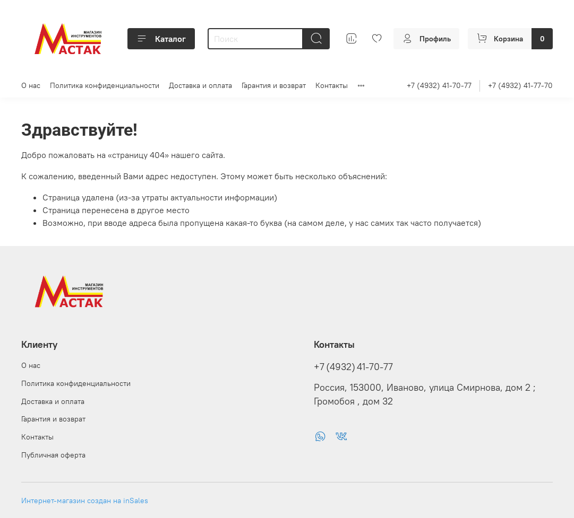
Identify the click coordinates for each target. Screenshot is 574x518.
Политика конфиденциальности (104, 85)
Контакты (331, 85)
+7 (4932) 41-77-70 (520, 85)
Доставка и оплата (200, 85)
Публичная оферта (53, 455)
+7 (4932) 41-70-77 (439, 85)
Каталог (161, 38)
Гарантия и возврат (274, 85)
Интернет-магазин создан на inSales (84, 500)
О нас (30, 85)
